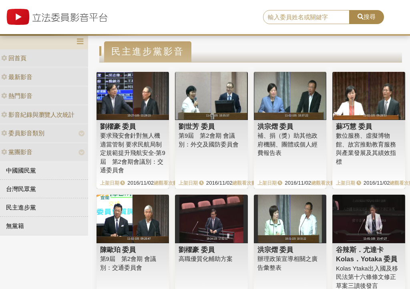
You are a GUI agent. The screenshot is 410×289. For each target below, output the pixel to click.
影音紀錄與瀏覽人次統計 (37, 114)
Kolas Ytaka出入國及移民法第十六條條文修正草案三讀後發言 (367, 277)
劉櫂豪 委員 (118, 126)
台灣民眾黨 (21, 188)
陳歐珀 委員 (118, 249)
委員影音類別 (22, 133)
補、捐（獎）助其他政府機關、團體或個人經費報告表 (287, 144)
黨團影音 (16, 152)
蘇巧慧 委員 (354, 126)
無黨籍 (15, 225)
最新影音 (16, 76)
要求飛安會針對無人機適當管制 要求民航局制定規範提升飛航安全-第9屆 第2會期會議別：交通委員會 (132, 152)
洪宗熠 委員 (275, 126)
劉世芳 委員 (197, 126)
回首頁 (13, 58)
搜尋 (367, 16)
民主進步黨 (21, 207)
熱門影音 (16, 95)
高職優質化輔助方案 (206, 258)
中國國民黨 (21, 170)
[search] (306, 17)
